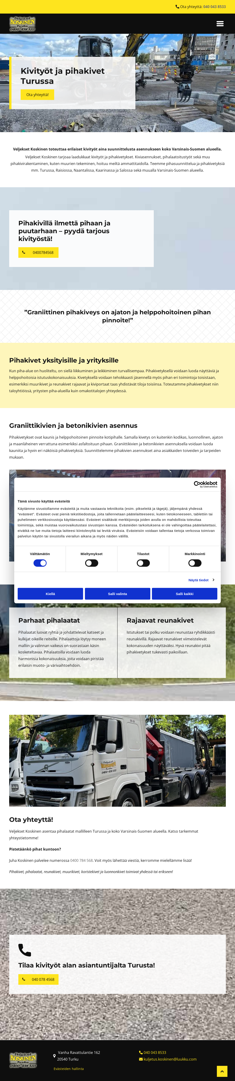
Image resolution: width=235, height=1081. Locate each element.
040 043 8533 (155, 1052)
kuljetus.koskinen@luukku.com (170, 1059)
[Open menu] (220, 23)
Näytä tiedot (199, 580)
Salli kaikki (184, 594)
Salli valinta (117, 594)
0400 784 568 (81, 860)
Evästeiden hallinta (69, 1069)
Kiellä (50, 594)
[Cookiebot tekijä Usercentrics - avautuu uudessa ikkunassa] (197, 484)
